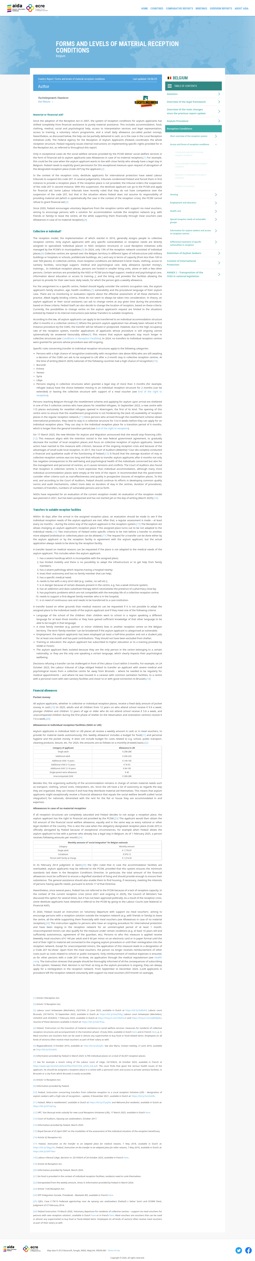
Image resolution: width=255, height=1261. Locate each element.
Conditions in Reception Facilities (81, 338)
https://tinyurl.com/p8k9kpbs (146, 1017)
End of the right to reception (112, 428)
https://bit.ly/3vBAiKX (136, 1010)
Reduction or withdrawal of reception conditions (190, 176)
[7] (92, 290)
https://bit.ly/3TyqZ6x (100, 1102)
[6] (42, 253)
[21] (143, 735)
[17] (104, 535)
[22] (146, 742)
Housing (174, 194)
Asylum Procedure (177, 121)
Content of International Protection (181, 262)
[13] (107, 453)
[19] (53, 707)
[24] (80, 837)
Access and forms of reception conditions (189, 144)
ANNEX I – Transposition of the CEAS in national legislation (185, 274)
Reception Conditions (179, 128)
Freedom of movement (185, 186)
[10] (155, 361)
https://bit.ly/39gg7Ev (44, 1147)
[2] (102, 169)
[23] (116, 818)
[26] (47, 923)
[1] (144, 157)
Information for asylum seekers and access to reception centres (190, 232)
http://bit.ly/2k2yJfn (93, 1045)
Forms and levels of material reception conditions (191, 165)
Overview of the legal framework (186, 101)
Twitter (238, 1250)
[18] (148, 678)
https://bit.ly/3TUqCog (44, 1106)
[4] (85, 219)
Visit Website (44, 101)
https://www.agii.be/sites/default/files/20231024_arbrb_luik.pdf (65, 1065)
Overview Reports (221, 8)
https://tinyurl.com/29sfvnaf (112, 1017)
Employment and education (183, 202)
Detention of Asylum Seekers (184, 253)
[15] (138, 524)
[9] (89, 334)
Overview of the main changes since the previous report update (186, 111)
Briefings (201, 8)
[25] (84, 864)
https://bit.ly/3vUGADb (143, 1096)
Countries (156, 8)
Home (144, 8)
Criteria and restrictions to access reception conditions (189, 154)
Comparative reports (179, 8)
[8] (76, 323)
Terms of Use (114, 1250)
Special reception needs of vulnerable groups (188, 221)
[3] (66, 202)
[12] (35, 438)
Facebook (248, 1250)
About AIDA (241, 8)
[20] (48, 718)
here (134, 1031)
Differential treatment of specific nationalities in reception (185, 243)
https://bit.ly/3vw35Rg (111, 1014)
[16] (55, 531)
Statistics (172, 94)
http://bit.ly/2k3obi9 (46, 1049)
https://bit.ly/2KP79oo (44, 1151)
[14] (156, 498)
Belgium (180, 78)
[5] (82, 249)
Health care (175, 211)
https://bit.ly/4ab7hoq (93, 1021)
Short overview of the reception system (188, 136)
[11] (81, 416)
